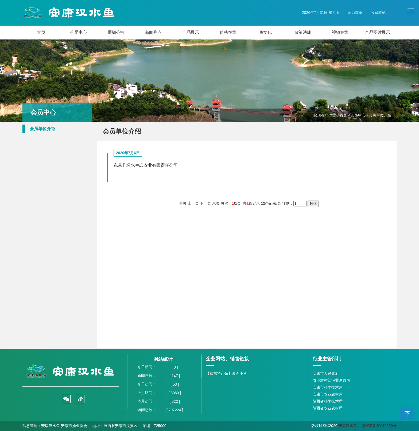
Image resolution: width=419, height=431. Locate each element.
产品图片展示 (377, 32)
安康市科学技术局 (328, 387)
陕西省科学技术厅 (328, 401)
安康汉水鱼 (347, 426)
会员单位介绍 (42, 128)
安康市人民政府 (326, 373)
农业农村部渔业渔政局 (331, 380)
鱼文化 (265, 32)
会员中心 (78, 32)
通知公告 (116, 32)
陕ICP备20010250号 (379, 426)
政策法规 (302, 32)
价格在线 (228, 32)
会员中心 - (360, 115)
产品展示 (190, 32)
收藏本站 (378, 12)
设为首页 (354, 12)
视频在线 (340, 32)
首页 (41, 32)
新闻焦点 (153, 32)
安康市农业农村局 (328, 394)
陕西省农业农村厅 (328, 408)
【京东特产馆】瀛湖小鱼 (226, 373)
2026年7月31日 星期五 (321, 12)
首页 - (345, 115)
